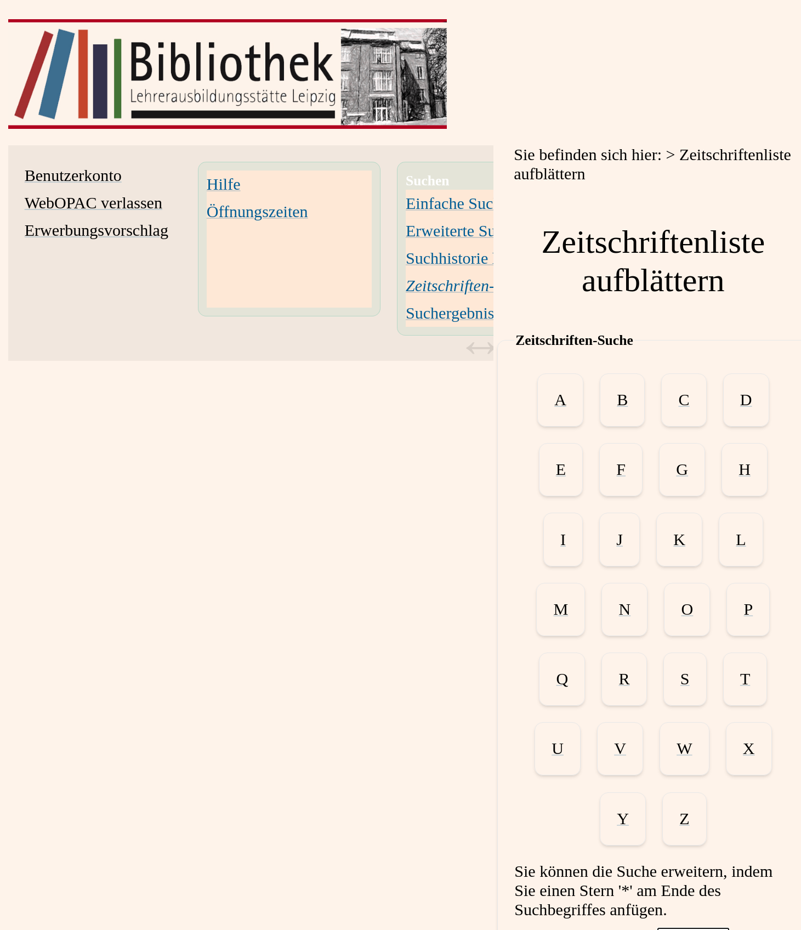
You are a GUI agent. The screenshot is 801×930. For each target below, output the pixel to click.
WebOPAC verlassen (93, 203)
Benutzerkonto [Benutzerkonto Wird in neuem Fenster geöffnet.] (73, 175)
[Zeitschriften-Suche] (470, 285)
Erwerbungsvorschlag (96, 230)
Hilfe (224, 184)
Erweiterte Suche (462, 231)
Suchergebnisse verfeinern (493, 313)
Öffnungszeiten (257, 211)
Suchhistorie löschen (474, 258)
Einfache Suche (457, 203)
